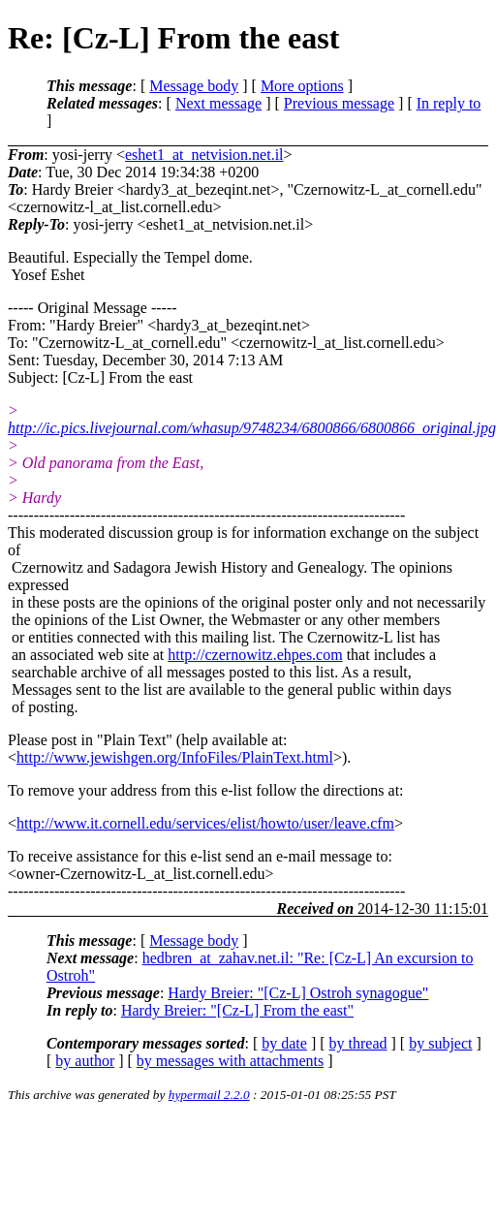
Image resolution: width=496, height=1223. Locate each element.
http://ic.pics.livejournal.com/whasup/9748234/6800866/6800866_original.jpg (252, 428)
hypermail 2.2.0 (209, 1094)
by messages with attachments (230, 1060)
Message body (193, 86)
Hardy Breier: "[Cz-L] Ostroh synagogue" (298, 993)
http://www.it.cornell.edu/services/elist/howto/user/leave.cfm (205, 823)
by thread (358, 1043)
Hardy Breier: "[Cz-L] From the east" (237, 1010)
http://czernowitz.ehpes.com (255, 654)
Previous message (339, 103)
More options (302, 86)
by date (284, 1043)
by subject (440, 1043)
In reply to (449, 103)
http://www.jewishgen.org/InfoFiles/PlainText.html (174, 757)
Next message (218, 103)
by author (84, 1060)
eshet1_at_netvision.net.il (204, 154)
